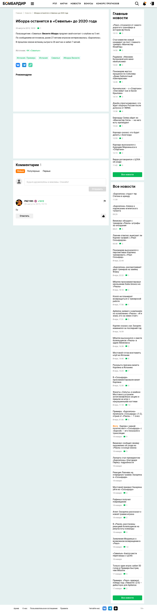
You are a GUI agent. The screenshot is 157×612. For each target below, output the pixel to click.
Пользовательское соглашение (43, 608)
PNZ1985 (28, 201)
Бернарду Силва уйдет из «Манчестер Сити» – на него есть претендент (127, 120)
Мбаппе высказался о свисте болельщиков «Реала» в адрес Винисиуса (127, 340)
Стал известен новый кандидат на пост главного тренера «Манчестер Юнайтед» (126, 43)
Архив (16, 608)
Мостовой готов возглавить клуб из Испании (127, 354)
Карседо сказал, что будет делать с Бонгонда (126, 133)
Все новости (127, 174)
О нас (24, 608)
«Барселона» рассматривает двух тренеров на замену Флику (127, 269)
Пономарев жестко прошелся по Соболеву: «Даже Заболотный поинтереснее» (124, 75)
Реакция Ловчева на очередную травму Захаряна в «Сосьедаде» (127, 474)
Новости (28, 13)
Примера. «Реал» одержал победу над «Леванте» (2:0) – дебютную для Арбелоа (127, 582)
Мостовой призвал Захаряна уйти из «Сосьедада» (127, 488)
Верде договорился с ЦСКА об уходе (126, 160)
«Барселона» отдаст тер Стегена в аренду (125, 195)
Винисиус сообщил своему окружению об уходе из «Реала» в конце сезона (126, 445)
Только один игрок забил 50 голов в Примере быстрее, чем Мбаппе (127, 568)
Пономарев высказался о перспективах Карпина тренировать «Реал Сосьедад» (125, 253)
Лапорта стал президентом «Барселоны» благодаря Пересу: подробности (126, 460)
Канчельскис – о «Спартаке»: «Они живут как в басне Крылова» (127, 90)
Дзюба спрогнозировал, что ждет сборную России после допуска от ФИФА (127, 105)
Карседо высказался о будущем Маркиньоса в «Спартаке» (125, 147)
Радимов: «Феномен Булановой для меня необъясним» (123, 59)
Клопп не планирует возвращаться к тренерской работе (127, 298)
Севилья (55, 58)
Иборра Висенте (72, 58)
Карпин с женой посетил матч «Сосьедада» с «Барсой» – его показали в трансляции (127, 429)
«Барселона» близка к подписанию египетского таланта (125, 208)
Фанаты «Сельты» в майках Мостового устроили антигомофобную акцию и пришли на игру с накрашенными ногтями (126, 397)
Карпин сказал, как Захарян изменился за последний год (127, 327)
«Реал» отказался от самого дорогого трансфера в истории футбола (127, 27)
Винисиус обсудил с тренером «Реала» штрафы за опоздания (126, 223)
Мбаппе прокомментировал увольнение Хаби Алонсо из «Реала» (127, 284)
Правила (64, 608)
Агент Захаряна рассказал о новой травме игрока (127, 513)
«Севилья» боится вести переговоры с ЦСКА (125, 554)
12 (129, 405)
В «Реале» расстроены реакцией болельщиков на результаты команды (126, 526)
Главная (19, 13)
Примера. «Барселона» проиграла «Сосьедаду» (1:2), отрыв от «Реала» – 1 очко (127, 413)
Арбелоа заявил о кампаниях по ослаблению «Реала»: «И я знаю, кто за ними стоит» (127, 313)
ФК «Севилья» (33, 50)
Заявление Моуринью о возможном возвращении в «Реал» (126, 541)
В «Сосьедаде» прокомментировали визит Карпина (126, 379)
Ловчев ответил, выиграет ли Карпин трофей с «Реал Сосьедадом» (127, 237)
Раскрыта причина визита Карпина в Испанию (126, 366)
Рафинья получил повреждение (122, 500)
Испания (43, 58)
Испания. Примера (26, 58)
